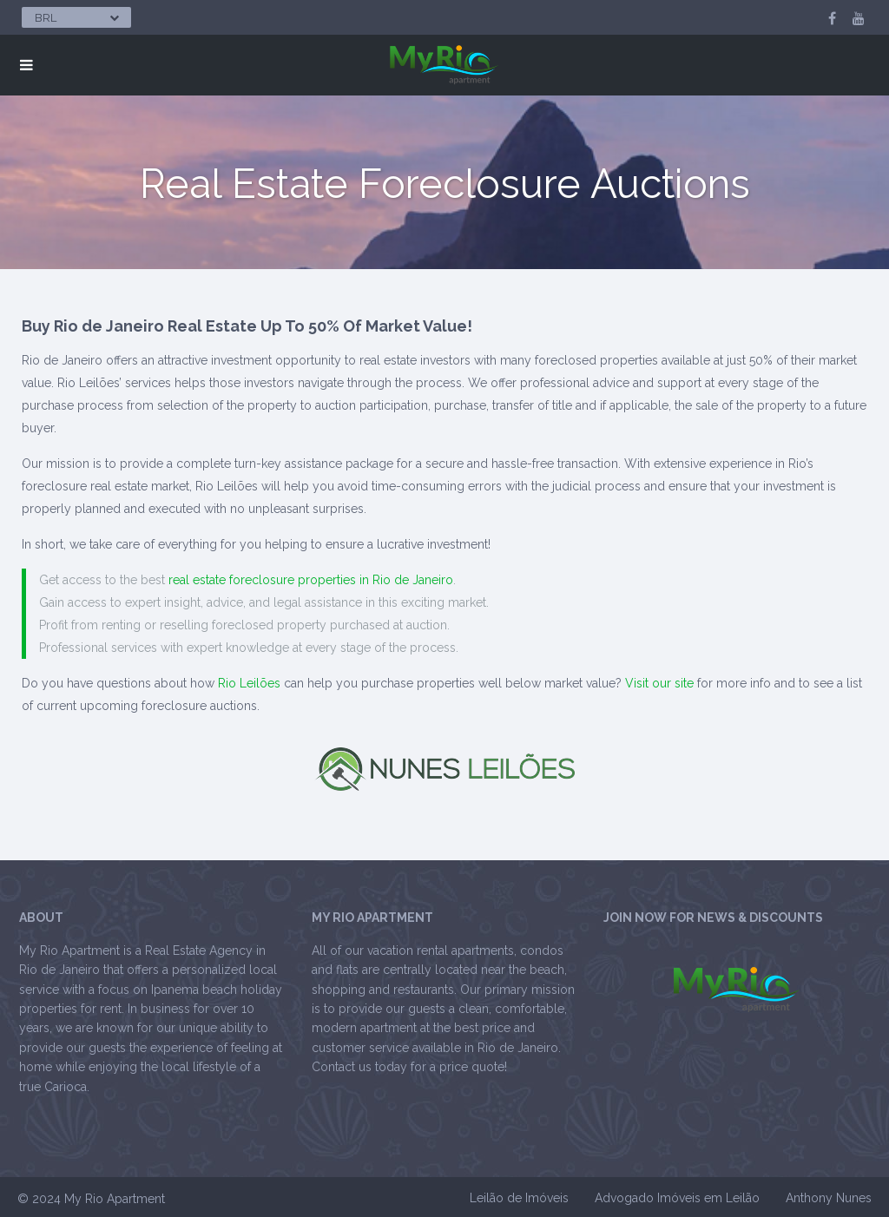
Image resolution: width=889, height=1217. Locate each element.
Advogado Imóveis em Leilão (677, 1198)
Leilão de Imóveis (519, 1198)
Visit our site (659, 683)
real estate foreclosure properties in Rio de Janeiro (310, 580)
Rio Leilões (249, 683)
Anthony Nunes (829, 1198)
